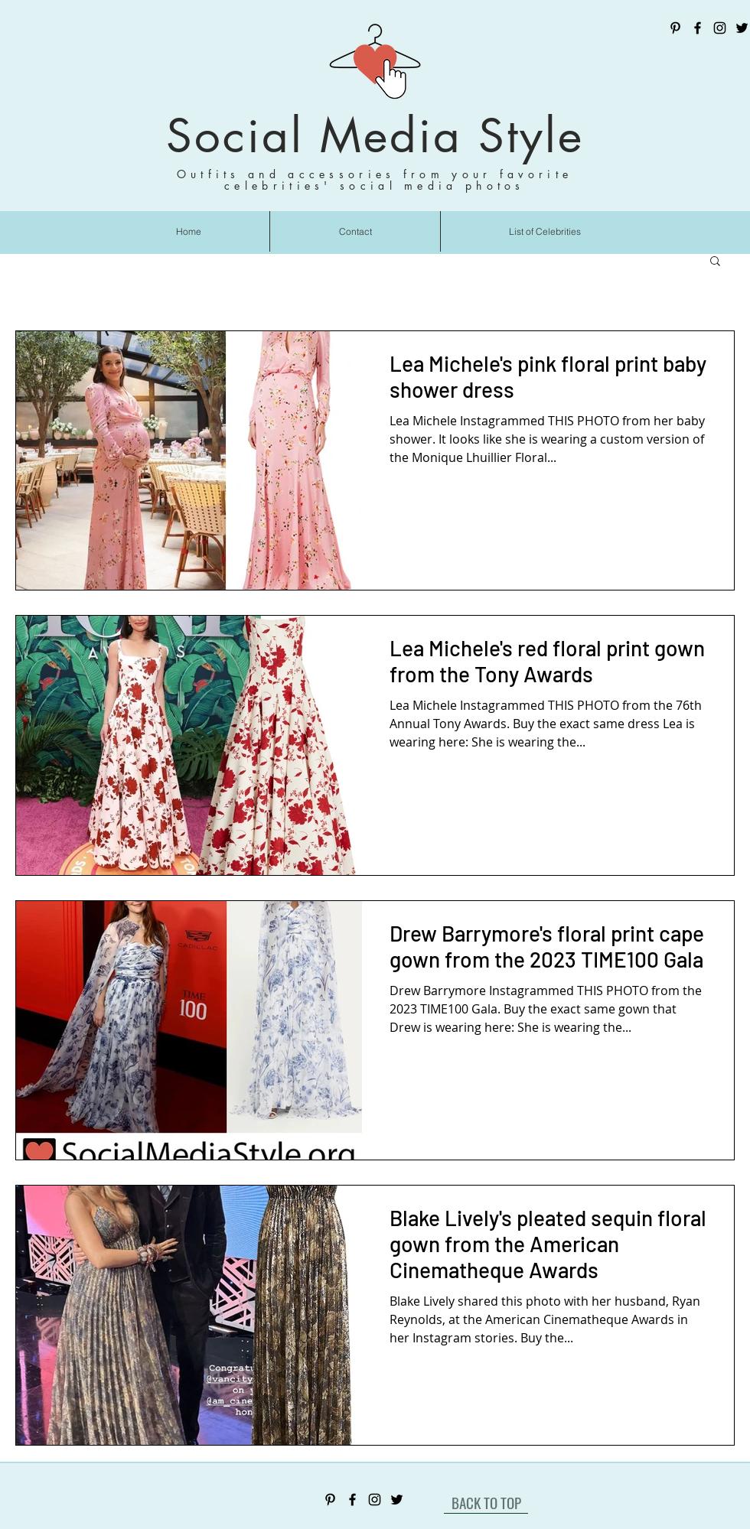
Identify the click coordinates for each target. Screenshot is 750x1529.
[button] (715, 262)
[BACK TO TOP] (486, 1502)
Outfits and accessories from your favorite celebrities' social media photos (375, 180)
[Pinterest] (675, 28)
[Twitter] (742, 28)
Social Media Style (375, 136)
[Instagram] (720, 28)
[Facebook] (698, 28)
